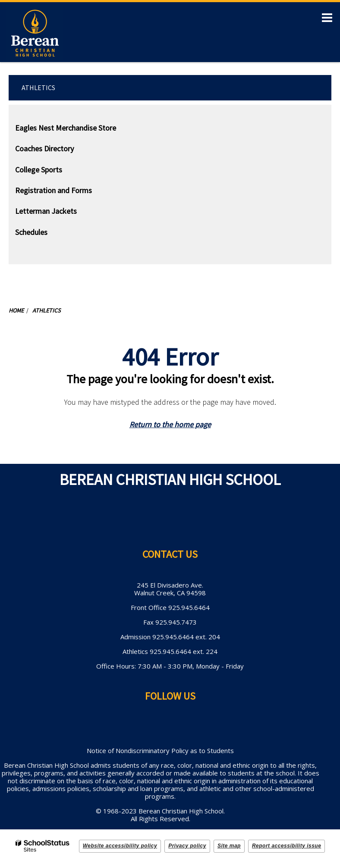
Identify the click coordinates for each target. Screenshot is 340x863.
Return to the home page (170, 424)
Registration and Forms (53, 190)
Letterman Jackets (59, 213)
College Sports (38, 170)
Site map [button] (229, 846)
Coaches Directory (44, 148)
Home (16, 310)
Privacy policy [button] (187, 846)
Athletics (38, 87)
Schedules (31, 232)
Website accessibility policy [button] (120, 846)
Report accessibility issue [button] (286, 846)
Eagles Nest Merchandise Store (65, 128)
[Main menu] (327, 17)
